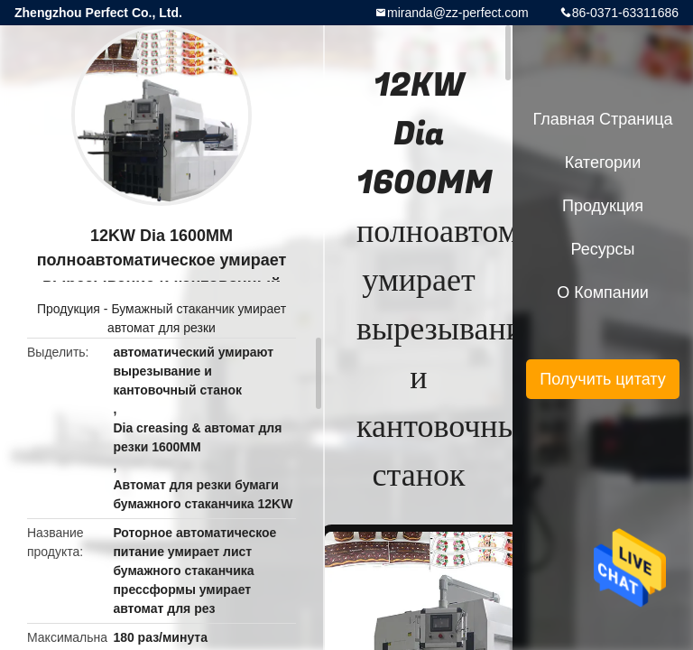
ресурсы (603, 249)
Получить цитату (603, 379)
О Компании (603, 292)
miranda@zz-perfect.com (458, 12)
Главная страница (602, 119)
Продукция (68, 309)
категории (603, 162)
